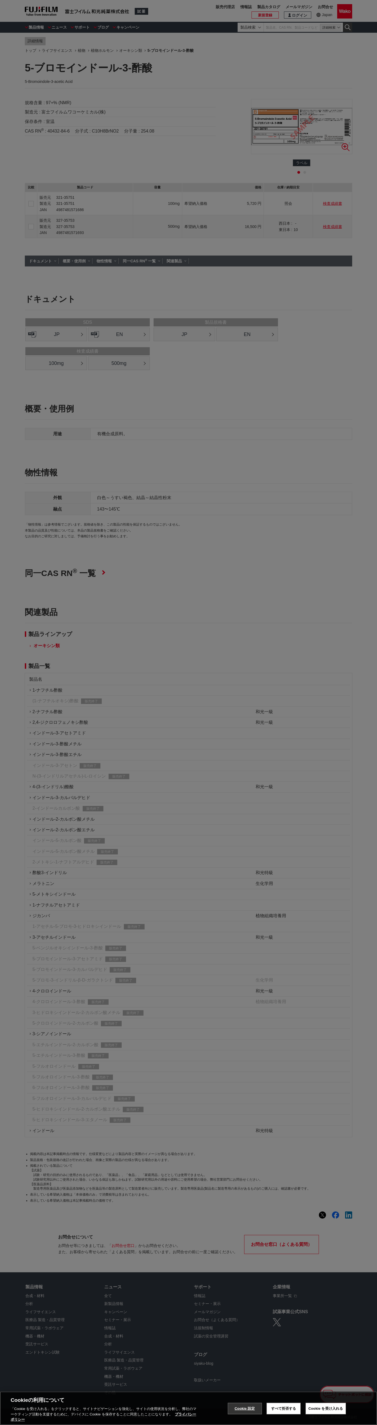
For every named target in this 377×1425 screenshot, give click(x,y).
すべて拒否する (283, 1408)
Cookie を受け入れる (326, 1408)
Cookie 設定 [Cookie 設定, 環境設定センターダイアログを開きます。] (245, 1408)
